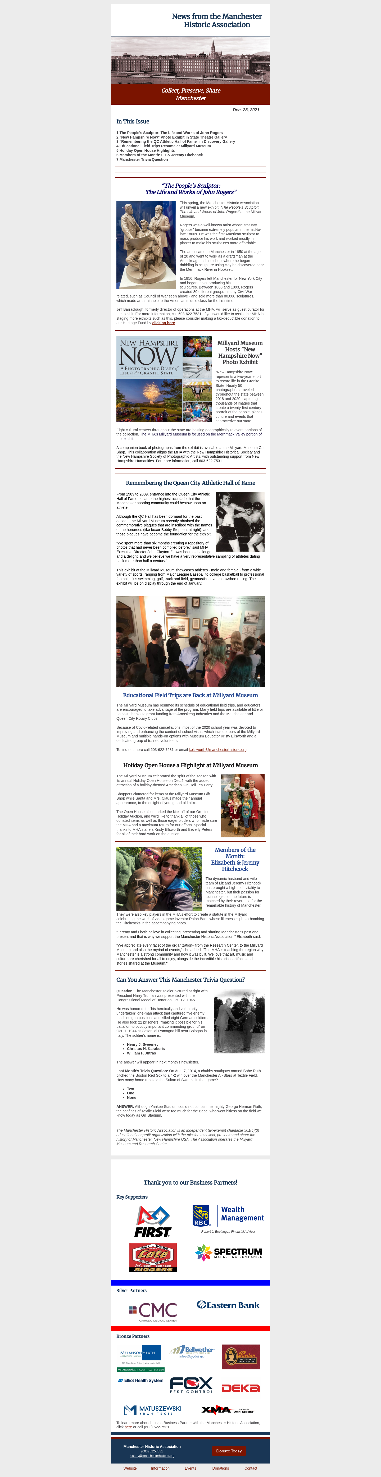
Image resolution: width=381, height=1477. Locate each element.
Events (190, 1468)
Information (160, 1468)
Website (130, 1468)
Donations (220, 1468)
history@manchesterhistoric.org (152, 1456)
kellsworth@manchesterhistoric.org (218, 749)
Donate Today (229, 1450)
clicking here (163, 323)
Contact (250, 1468)
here (128, 1427)
